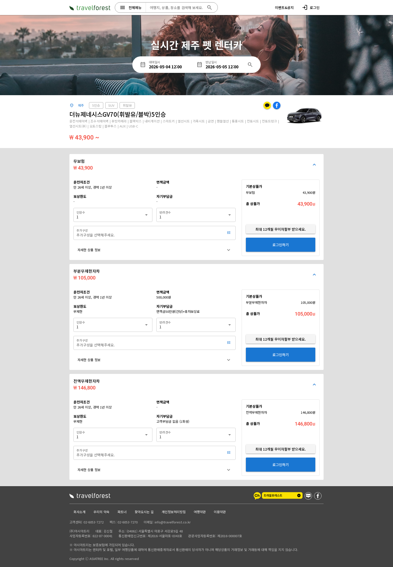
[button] (154, 250)
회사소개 (79, 511)
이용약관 (220, 511)
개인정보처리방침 (174, 511)
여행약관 (200, 511)
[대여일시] (173, 65)
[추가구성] (149, 233)
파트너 (122, 511)
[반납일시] (225, 65)
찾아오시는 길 (144, 511)
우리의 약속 (101, 511)
